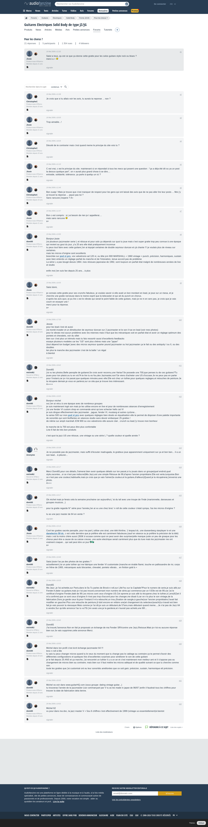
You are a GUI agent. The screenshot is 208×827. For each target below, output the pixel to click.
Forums (34, 18)
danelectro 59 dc (55, 533)
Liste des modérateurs (104, 732)
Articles (48, 30)
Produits (28, 30)
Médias (58, 30)
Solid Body (70, 18)
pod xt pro (65, 256)
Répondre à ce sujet (159, 727)
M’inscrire (170, 793)
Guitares (45, 18)
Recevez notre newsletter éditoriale (129, 788)
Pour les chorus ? (33, 39)
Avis (68, 30)
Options (139, 727)
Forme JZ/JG (84, 18)
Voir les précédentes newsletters (126, 800)
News (38, 30)
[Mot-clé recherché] (92, 4)
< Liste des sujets (176, 727)
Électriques (57, 18)
